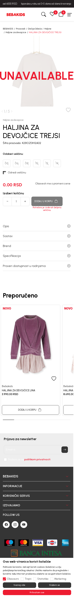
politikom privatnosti (37, 459)
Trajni (28, 579)
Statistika (42, 579)
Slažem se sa (29, 459)
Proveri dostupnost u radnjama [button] (36, 266)
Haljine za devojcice (16, 32)
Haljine (47, 28)
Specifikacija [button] (36, 256)
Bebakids (7, 386)
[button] (61, 14)
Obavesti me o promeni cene (52, 183)
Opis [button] (36, 226)
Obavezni (13, 579)
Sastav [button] (36, 236)
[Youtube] (23, 524)
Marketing (60, 579)
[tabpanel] (30, 360)
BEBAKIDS (8, 28)
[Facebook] (6, 524)
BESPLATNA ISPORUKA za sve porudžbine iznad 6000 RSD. (37, 3)
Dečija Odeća (35, 28)
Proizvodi (20, 28)
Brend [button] (36, 246)
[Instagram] (15, 524)
